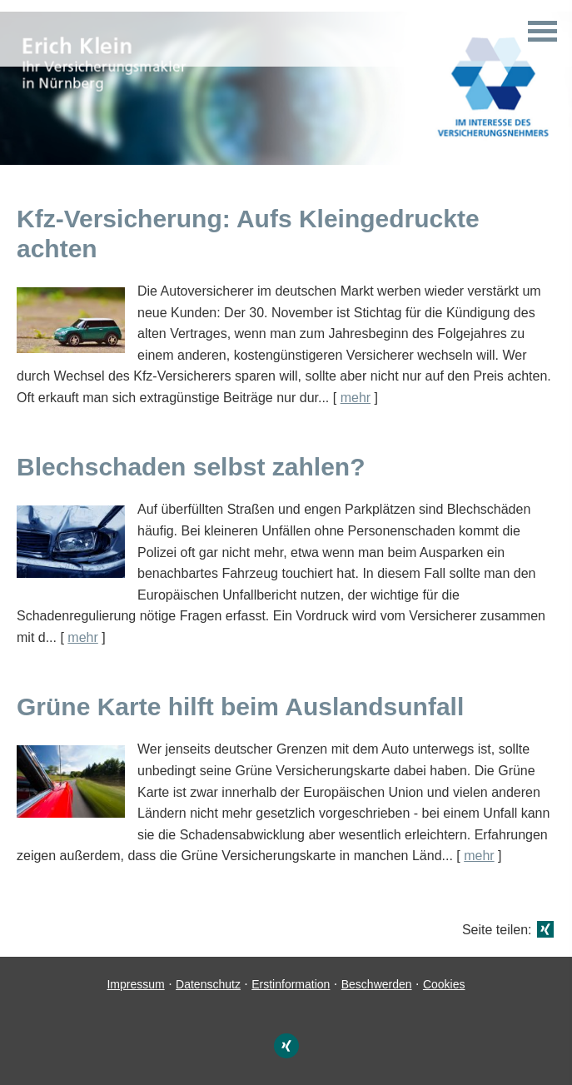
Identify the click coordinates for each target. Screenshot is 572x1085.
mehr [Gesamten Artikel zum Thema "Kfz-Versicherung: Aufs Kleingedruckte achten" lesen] (356, 398)
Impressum (135, 984)
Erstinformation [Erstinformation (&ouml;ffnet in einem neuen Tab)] (290, 984)
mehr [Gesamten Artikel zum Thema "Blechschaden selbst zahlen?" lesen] (82, 637)
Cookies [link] (444, 984)
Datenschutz (208, 984)
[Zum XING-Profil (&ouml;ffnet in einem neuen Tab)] (286, 1045)
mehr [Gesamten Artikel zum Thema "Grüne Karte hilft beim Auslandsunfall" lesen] (479, 856)
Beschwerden (376, 984)
